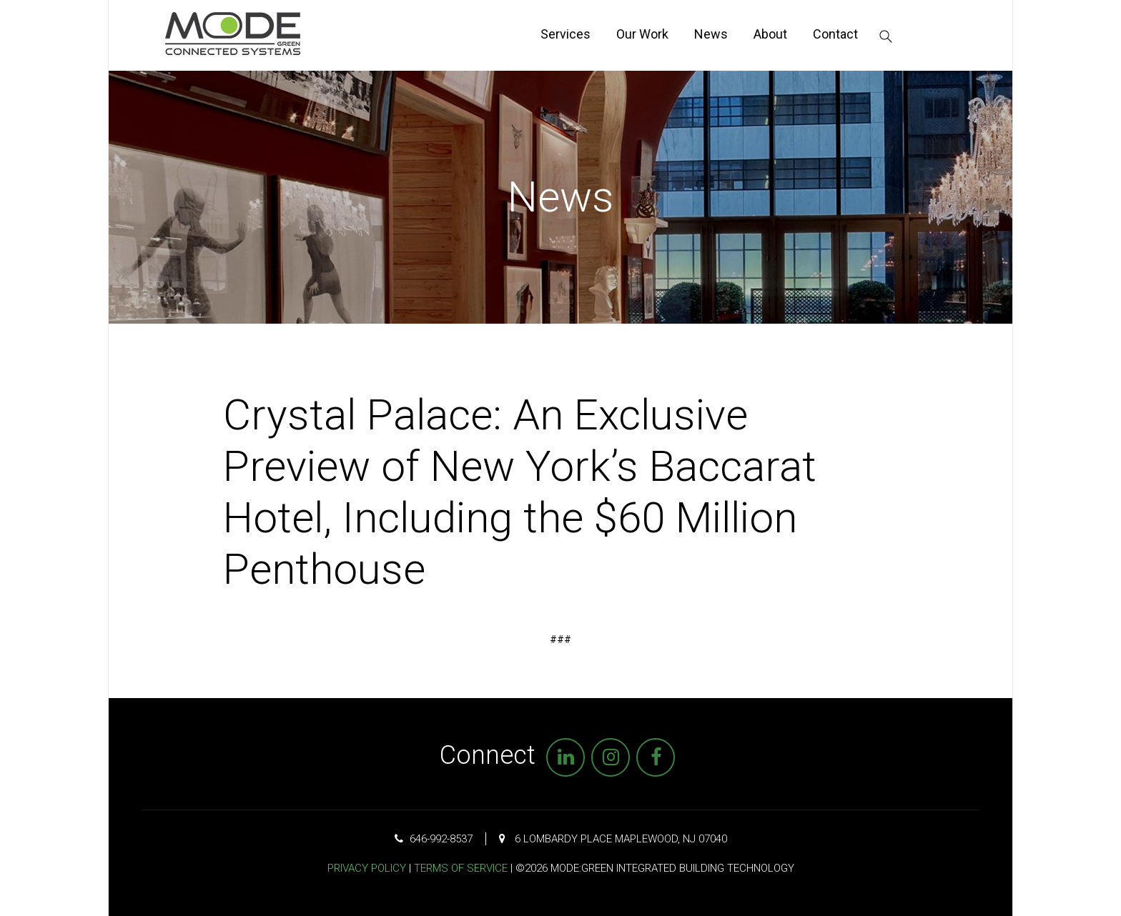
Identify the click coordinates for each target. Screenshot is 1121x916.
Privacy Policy (366, 868)
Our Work (642, 33)
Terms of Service (461, 868)
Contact (835, 33)
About (770, 33)
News (711, 33)
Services (565, 33)
